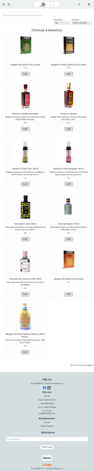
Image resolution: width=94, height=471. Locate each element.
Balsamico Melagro (68, 114)
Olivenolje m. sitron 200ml (25, 224)
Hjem (4, 15)
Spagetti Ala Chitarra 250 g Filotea (68, 279)
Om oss (47, 422)
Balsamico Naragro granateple (25, 114)
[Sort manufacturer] (62, 23)
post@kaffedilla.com (47, 413)
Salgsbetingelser (47, 426)
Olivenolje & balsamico (33, 15)
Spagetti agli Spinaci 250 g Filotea (25, 65)
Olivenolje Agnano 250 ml (69, 224)
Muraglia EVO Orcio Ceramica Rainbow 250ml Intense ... (25, 335)
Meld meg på (47, 447)
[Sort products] (81, 23)
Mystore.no (58, 383)
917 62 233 (47, 411)
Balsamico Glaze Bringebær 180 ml (68, 169)
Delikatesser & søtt (15, 15)
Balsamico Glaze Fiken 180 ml (25, 169)
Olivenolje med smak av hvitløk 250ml (25, 279)
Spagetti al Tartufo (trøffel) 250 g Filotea (68, 65)
